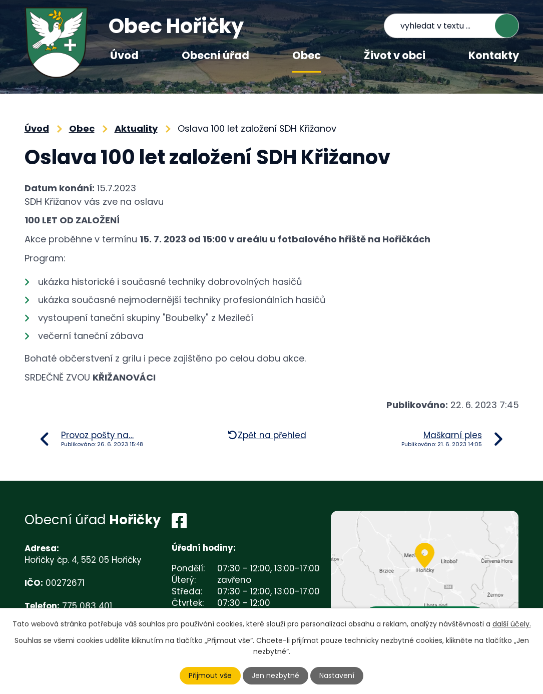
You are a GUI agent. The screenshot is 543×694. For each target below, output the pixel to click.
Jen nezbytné (275, 675)
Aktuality (136, 128)
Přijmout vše (210, 675)
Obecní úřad (215, 55)
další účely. (511, 624)
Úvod (124, 55)
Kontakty (493, 55)
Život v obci (394, 55)
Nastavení (336, 675)
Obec (306, 55)
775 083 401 (87, 606)
